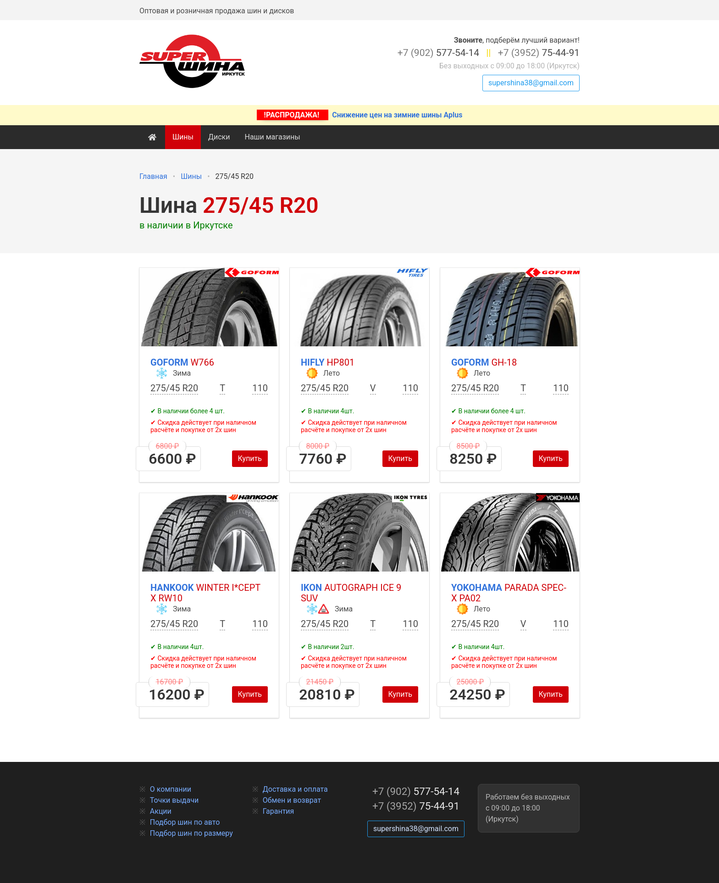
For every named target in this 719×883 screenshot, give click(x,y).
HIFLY (327, 362)
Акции (160, 811)
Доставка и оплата (295, 789)
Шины (183, 137)
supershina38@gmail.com (531, 82)
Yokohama (508, 593)
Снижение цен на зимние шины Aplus (360, 115)
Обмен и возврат (292, 800)
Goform (182, 362)
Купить (250, 458)
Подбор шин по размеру (191, 833)
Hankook (205, 593)
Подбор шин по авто (185, 822)
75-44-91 (539, 52)
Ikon (351, 593)
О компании (170, 789)
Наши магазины (272, 137)
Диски (219, 137)
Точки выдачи (174, 800)
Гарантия (278, 811)
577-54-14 (438, 52)
